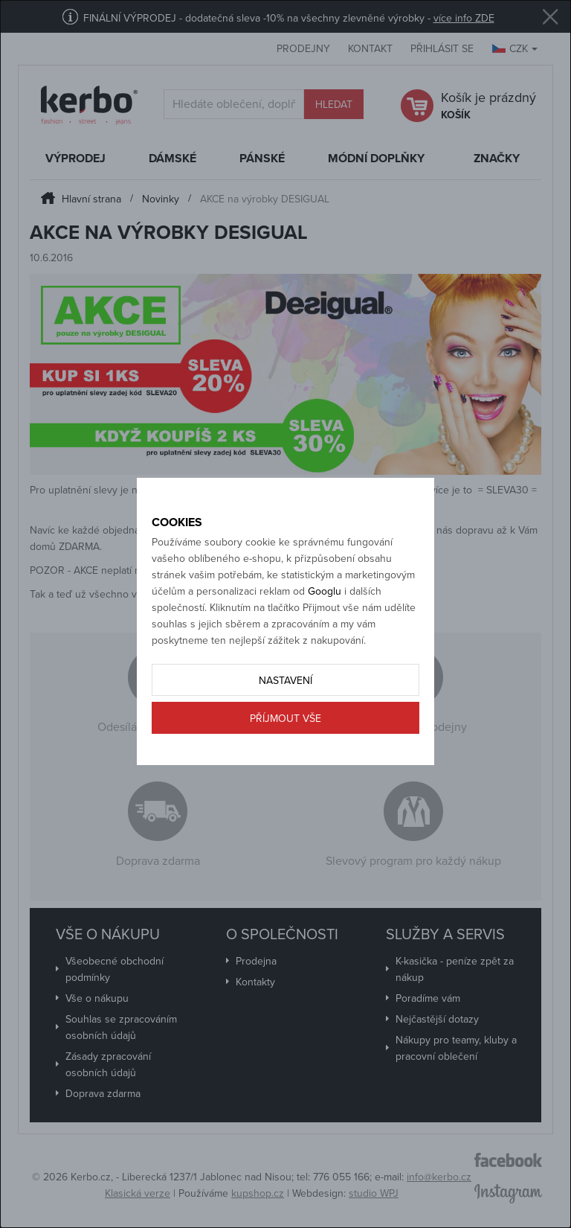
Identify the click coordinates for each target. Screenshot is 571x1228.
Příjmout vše (285, 718)
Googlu (324, 591)
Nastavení (285, 680)
